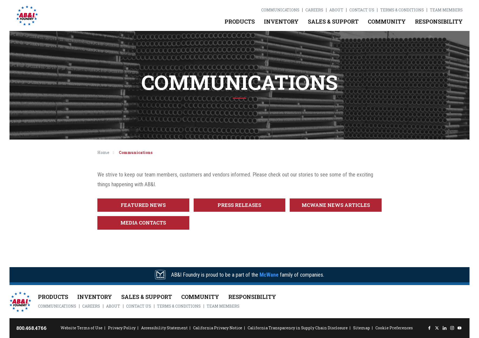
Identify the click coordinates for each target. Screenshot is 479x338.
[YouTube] (459, 328)
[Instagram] (452, 328)
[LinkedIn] (444, 328)
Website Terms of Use (81, 327)
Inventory (281, 21)
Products (240, 21)
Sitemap (361, 327)
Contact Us (361, 10)
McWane (269, 274)
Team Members (446, 10)
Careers (314, 10)
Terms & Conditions (402, 10)
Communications (280, 10)
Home (103, 152)
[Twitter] (437, 328)
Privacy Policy (122, 327)
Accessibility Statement (164, 327)
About (336, 10)
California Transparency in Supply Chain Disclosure (298, 327)
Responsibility (439, 21)
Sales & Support (333, 21)
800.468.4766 (31, 328)
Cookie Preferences (394, 327)
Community (387, 21)
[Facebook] (429, 328)
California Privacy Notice (217, 327)
